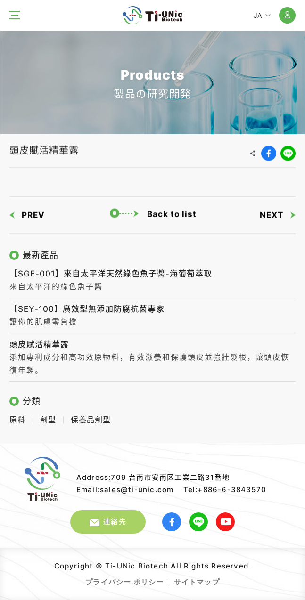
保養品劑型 (91, 417)
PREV (27, 213)
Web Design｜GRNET (221, 578)
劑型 (48, 417)
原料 (17, 417)
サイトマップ (197, 581)
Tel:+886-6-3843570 (225, 489)
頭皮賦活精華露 (39, 342)
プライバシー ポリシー (124, 581)
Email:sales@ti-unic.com (125, 489)
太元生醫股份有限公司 (152, 15)
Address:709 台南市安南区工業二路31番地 (153, 477)
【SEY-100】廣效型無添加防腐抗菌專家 (87, 306)
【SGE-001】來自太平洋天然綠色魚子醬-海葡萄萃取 (110, 271)
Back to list (153, 213)
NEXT (278, 213)
